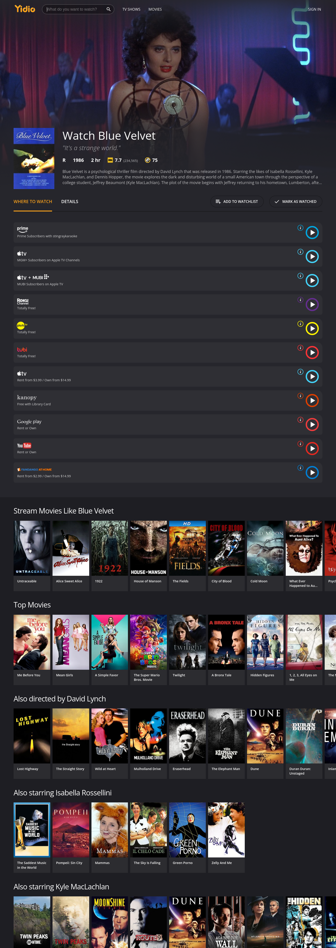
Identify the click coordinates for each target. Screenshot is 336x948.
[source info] (299, 228)
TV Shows (131, 9)
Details (69, 201)
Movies (155, 9)
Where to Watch (33, 201)
